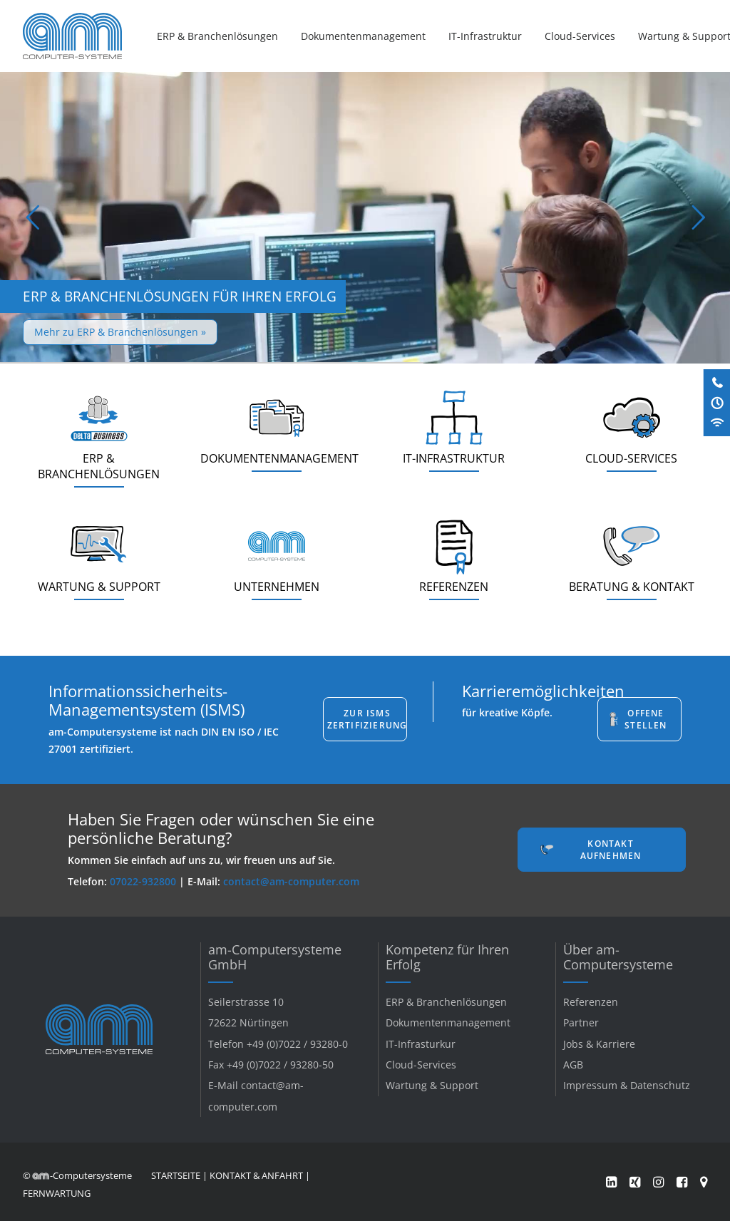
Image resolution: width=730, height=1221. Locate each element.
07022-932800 (143, 881)
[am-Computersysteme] (72, 36)
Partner (581, 1022)
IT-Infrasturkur (421, 1044)
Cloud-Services (580, 36)
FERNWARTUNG (57, 1193)
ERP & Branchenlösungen (217, 36)
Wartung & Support (432, 1085)
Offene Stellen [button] (645, 719)
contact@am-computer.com (291, 881)
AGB (573, 1064)
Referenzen (590, 1002)
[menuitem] (222, 36)
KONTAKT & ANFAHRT (256, 1175)
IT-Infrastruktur (485, 36)
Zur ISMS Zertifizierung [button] (367, 719)
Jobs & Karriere (599, 1044)
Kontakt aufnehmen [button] (611, 850)
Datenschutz (660, 1085)
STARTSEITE (175, 1175)
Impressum (590, 1085)
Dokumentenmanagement (363, 36)
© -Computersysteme (77, 1175)
